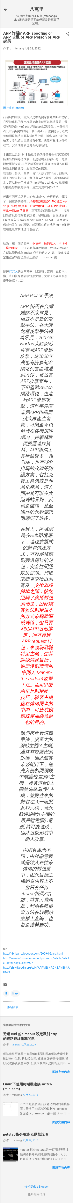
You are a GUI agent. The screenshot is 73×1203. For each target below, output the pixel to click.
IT (6, 993)
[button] (67, 34)
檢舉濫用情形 (36, 1194)
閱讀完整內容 (61, 1072)
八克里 (37, 9)
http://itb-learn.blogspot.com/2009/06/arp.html (33, 953)
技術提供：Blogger (36, 1186)
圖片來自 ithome (14, 108)
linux (15, 993)
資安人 (13, 271)
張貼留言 (13, 1007)
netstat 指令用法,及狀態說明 (25, 1134)
